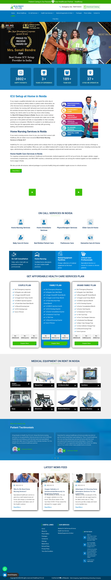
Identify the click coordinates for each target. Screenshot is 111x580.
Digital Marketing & (84, 578)
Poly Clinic (55, 19)
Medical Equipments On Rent (65, 13)
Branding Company (95, 578)
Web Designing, (74, 578)
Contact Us (97, 13)
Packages (79, 13)
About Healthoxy (21, 13)
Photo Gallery (87, 13)
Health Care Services (47, 13)
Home (13, 13)
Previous (7, 43)
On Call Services (33, 13)
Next (103, 43)
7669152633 (71, 7)
